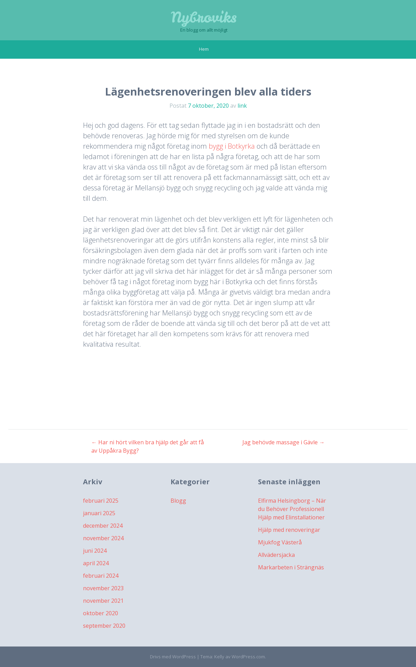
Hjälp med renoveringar (289, 530)
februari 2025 (100, 500)
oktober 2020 (100, 613)
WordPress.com (248, 656)
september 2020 (104, 625)
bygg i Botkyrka (232, 146)
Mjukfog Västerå (280, 542)
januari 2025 (99, 513)
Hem (204, 49)
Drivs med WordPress (173, 656)
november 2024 (103, 538)
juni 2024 (95, 550)
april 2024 (96, 563)
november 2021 (103, 600)
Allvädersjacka (276, 555)
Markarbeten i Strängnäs (291, 567)
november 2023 (103, 588)
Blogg (178, 500)
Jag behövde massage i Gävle (283, 442)
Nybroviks (204, 17)
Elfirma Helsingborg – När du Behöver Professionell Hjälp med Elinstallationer (292, 509)
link (242, 105)
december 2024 (103, 525)
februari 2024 (100, 575)
